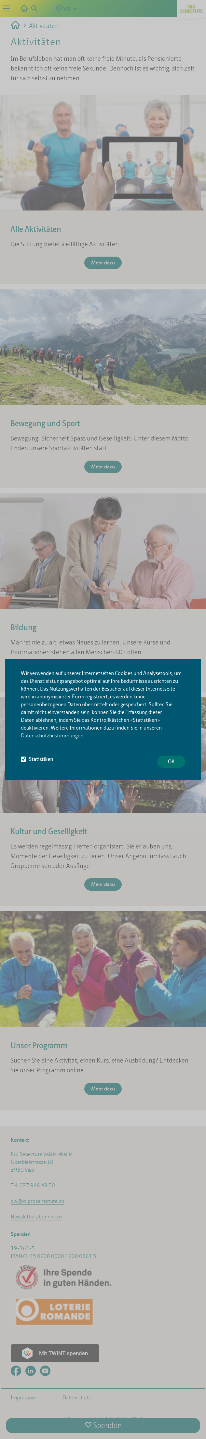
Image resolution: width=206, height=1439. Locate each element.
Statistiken (37, 759)
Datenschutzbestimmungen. (53, 735)
